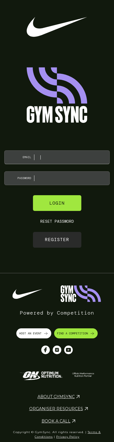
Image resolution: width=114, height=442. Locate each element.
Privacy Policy (67, 437)
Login (56, 203)
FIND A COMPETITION (76, 333)
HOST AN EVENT (33, 333)
